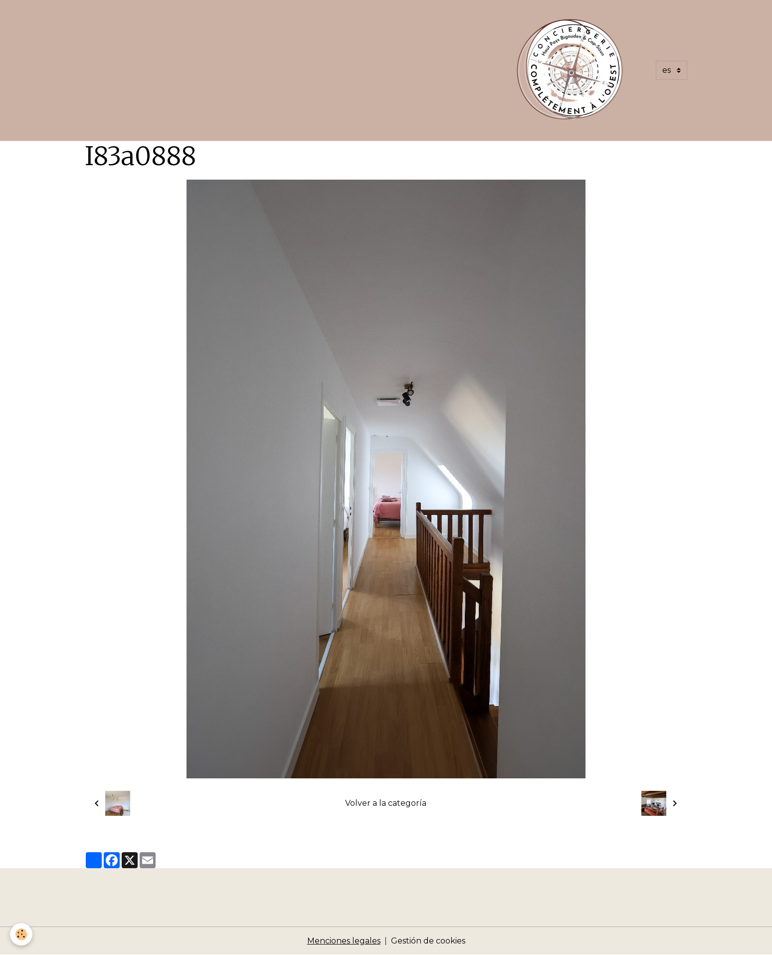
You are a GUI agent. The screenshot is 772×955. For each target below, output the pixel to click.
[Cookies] (21, 934)
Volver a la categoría (385, 803)
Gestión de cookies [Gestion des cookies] (428, 941)
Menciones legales (344, 941)
